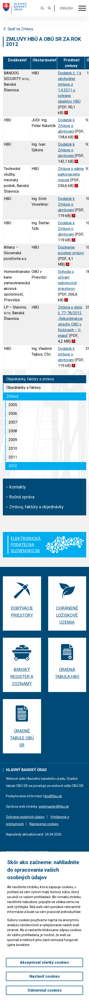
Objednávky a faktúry (23, 387)
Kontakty (17, 486)
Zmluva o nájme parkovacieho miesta (71, 174)
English (66, 8)
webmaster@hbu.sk (54, 806)
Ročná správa (21, 496)
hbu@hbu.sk (52, 796)
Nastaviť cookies (44, 976)
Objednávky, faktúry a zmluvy (30, 379)
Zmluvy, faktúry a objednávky (36, 506)
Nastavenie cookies (43, 824)
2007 (13, 422)
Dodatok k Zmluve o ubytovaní (66, 126)
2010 (13, 448)
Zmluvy (12, 396)
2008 (13, 431)
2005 (13, 405)
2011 (13, 457)
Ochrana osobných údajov (25, 817)
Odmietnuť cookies (45, 990)
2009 (13, 439)
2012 (13, 466)
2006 (13, 413)
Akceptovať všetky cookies (44, 962)
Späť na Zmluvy (18, 29)
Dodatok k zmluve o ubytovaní (66, 354)
